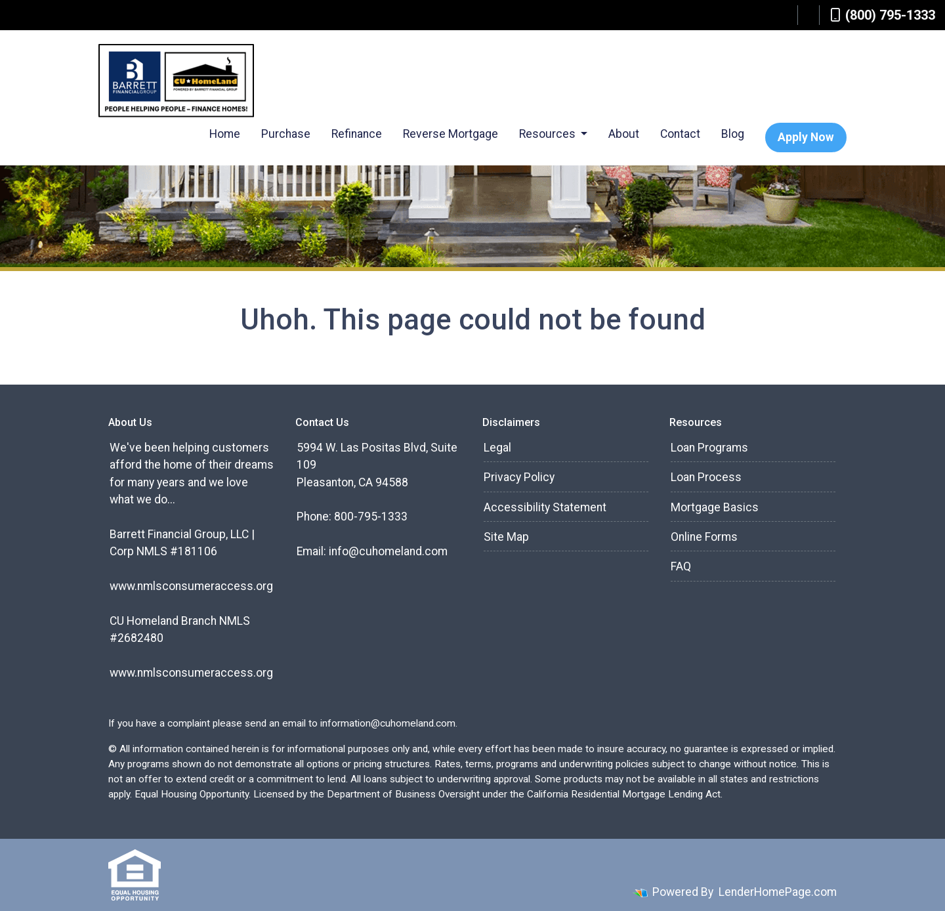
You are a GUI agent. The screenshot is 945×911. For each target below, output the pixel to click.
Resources (548, 133)
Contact (680, 133)
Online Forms (704, 536)
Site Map (506, 536)
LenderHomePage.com (778, 892)
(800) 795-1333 (882, 15)
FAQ (681, 566)
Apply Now (806, 137)
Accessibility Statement (545, 507)
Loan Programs (709, 447)
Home (224, 133)
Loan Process (706, 477)
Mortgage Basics (715, 507)
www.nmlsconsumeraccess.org (191, 586)
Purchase (285, 133)
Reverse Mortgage (450, 133)
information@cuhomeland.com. (388, 723)
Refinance (356, 133)
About (623, 133)
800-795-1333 (371, 516)
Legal (497, 447)
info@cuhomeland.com (388, 551)
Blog (732, 133)
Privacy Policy (519, 477)
